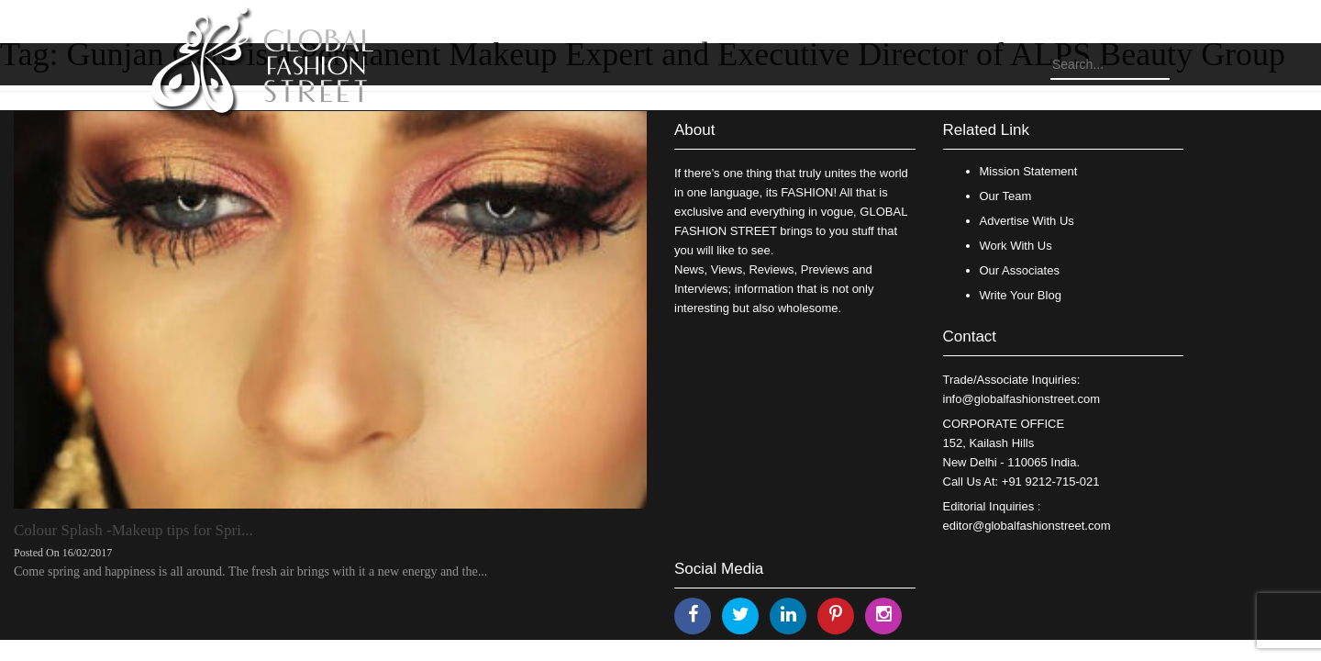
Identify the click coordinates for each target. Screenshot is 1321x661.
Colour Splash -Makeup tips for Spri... (133, 530)
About (694, 130)
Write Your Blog (1020, 295)
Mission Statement (1029, 171)
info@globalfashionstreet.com (1021, 399)
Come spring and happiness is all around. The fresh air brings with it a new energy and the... (250, 571)
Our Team (1006, 196)
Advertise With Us (1027, 221)
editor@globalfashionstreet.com (1027, 525)
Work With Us (1016, 245)
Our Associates (1020, 270)
